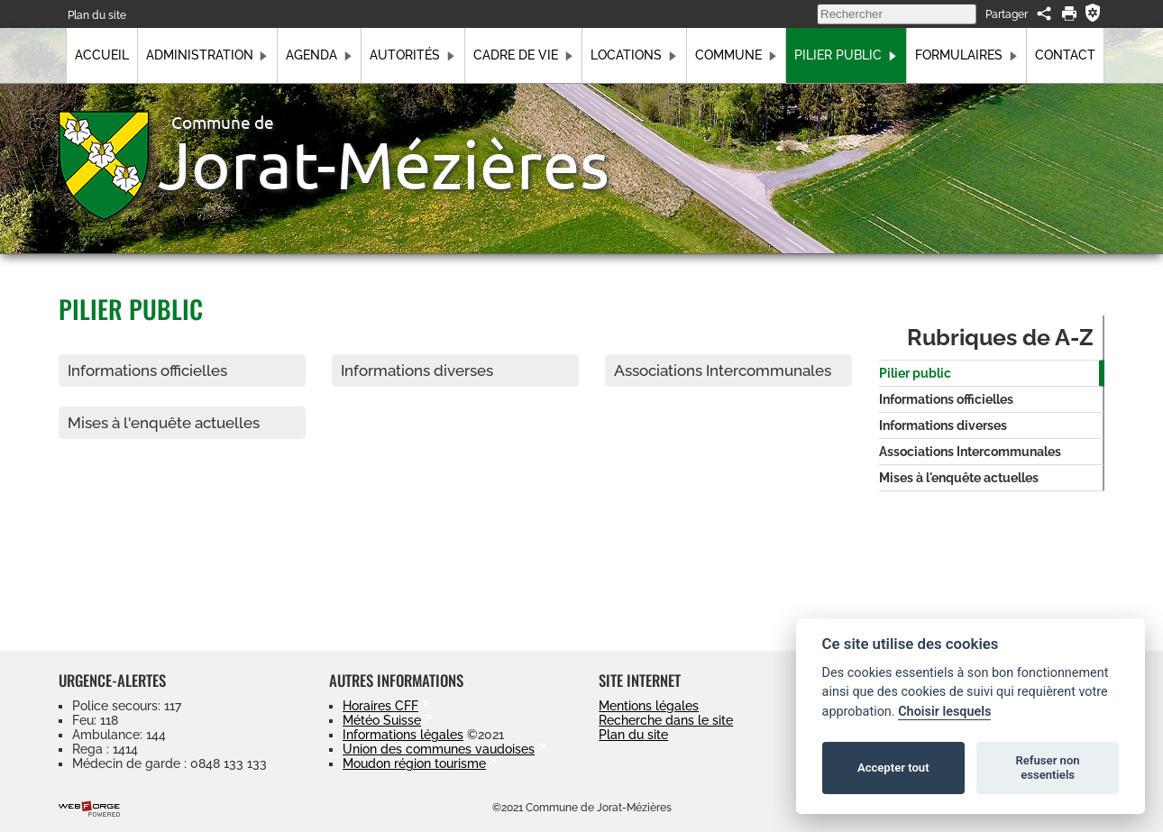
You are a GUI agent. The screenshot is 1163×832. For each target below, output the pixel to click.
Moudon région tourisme (414, 763)
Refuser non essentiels (1047, 768)
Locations (634, 55)
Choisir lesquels (944, 711)
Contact (1065, 55)
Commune (736, 55)
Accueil (102, 55)
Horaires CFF (380, 706)
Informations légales (403, 734)
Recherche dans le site (666, 720)
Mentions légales (649, 706)
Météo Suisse (382, 720)
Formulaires (966, 55)
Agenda (319, 55)
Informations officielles (147, 370)
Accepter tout (893, 767)
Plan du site (97, 15)
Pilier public (845, 55)
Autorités (412, 55)
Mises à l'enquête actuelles (164, 423)
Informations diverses (417, 370)
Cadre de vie (523, 55)
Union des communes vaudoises (439, 749)
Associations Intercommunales (722, 370)
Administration (207, 55)
